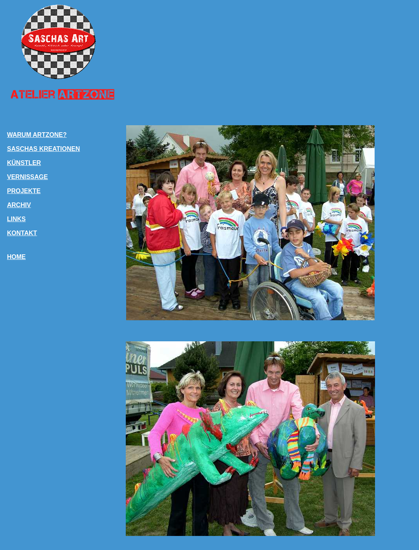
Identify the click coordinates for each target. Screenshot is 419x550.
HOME (16, 257)
